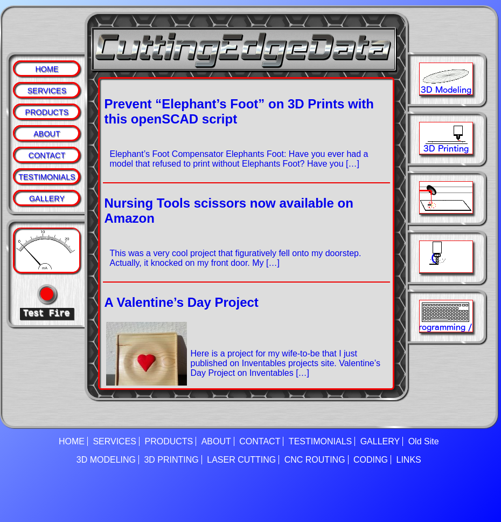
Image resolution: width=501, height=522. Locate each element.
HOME (46, 69)
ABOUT (46, 133)
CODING (370, 459)
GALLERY (47, 198)
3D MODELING (106, 459)
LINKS (408, 459)
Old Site (423, 441)
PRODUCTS (47, 112)
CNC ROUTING (314, 459)
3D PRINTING (171, 459)
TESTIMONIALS (46, 177)
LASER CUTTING (241, 459)
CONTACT (47, 155)
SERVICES (47, 90)
